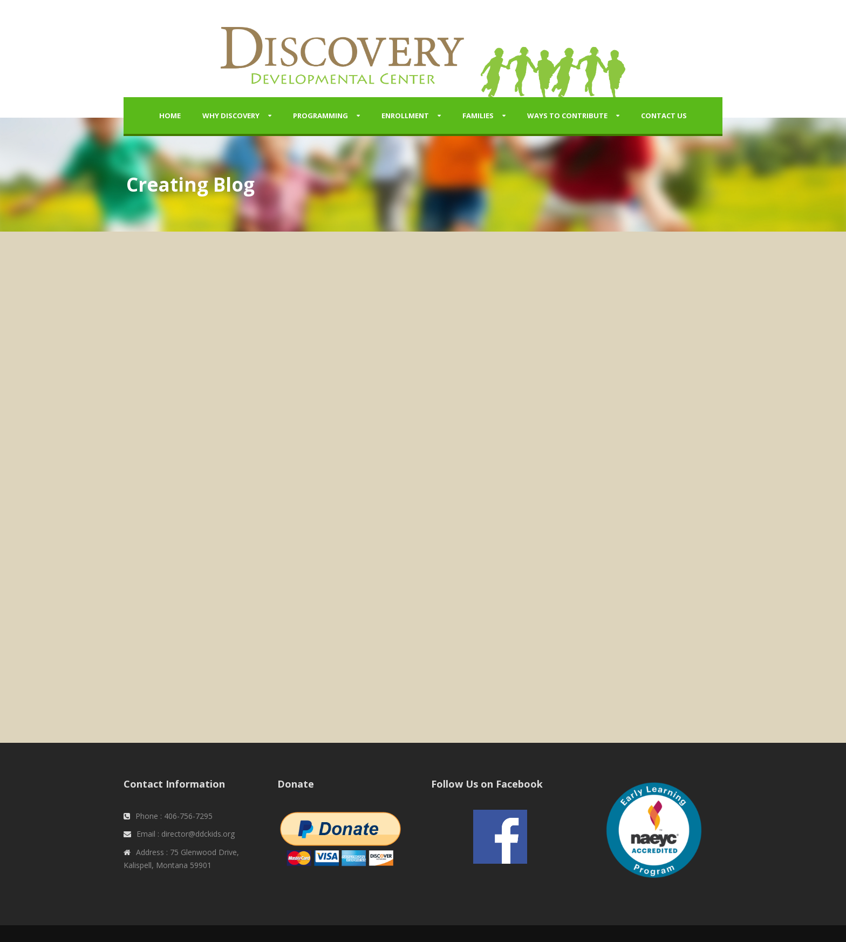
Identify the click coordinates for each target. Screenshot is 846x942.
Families (478, 115)
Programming (320, 115)
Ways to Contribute (567, 115)
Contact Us (664, 115)
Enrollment (405, 115)
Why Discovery (231, 115)
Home (170, 115)
